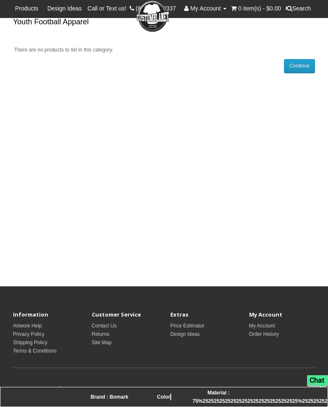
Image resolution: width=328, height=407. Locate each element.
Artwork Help (27, 326)
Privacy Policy (28, 334)
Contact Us (104, 326)
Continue (299, 66)
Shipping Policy (30, 342)
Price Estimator (187, 326)
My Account (262, 326)
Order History (264, 334)
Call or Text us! (109, 8)
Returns (100, 334)
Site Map (102, 342)
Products (28, 8)
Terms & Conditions (35, 351)
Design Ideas (64, 8)
